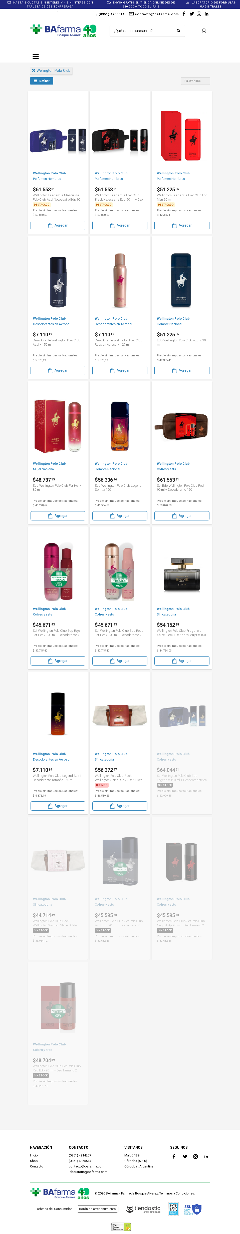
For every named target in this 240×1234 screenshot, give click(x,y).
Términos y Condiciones (176, 1193)
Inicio (34, 1155)
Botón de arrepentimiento (97, 1209)
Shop (34, 1161)
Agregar (57, 225)
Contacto (36, 1166)
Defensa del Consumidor (54, 1209)
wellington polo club (51, 70)
